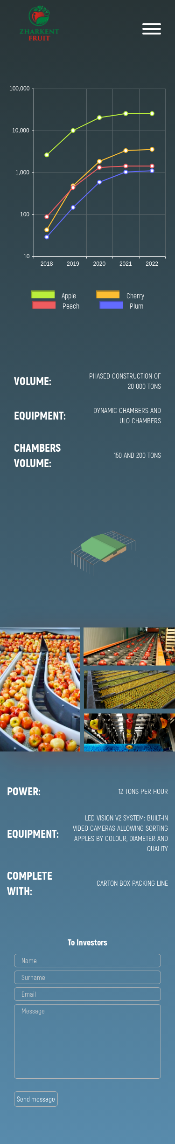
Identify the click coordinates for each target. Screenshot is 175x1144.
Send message (36, 1099)
